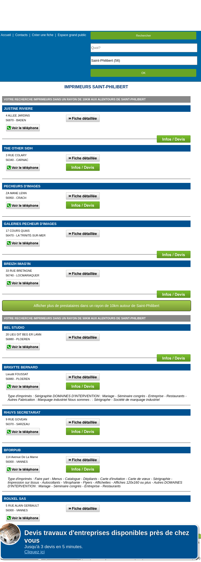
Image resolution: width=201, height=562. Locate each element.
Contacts (21, 35)
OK (143, 72)
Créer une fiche (42, 35)
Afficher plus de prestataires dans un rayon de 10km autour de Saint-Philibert (96, 306)
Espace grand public (72, 35)
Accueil (6, 35)
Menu (100, 4)
